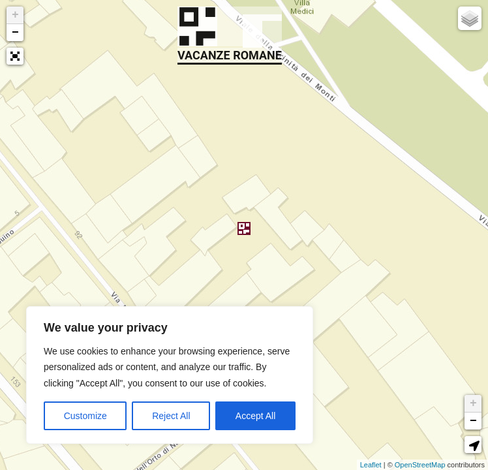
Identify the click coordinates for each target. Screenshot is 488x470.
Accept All (255, 416)
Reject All (171, 416)
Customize (85, 416)
